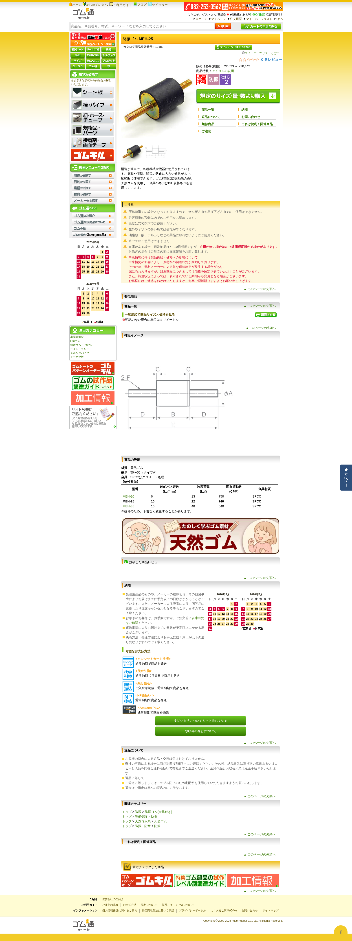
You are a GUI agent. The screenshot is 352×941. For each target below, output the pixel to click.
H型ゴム (75, 341)
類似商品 (208, 124)
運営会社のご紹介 (113, 899)
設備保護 (141, 816)
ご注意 (206, 131)
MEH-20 (128, 496)
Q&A (279, 19)
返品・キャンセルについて (178, 904)
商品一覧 (208, 109)
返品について (211, 117)
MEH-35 (128, 506)
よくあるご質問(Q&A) (224, 910)
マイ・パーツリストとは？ (261, 53)
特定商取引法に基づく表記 (158, 910)
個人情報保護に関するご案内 (119, 910)
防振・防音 (143, 826)
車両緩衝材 (77, 336)
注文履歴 (236, 19)
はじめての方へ (95, 5)
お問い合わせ (250, 117)
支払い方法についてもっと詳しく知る (200, 721)
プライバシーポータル (192, 910)
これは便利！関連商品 (257, 124)
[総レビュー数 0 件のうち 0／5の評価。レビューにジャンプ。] (260, 59)
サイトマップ (270, 910)
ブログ (140, 4)
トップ (127, 812)
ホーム (75, 5)
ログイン (201, 19)
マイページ (218, 19)
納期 (244, 109)
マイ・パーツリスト (259, 19)
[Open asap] (341, 932)
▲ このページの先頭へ (260, 289)
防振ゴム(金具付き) (158, 812)
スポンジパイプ (79, 353)
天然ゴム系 (143, 821)
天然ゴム (160, 821)
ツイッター (158, 5)
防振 (138, 812)
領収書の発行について (200, 731)
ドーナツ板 (77, 356)
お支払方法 (129, 904)
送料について (149, 904)
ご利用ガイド (120, 5)
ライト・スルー (79, 349)
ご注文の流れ (110, 904)
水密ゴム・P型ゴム (82, 345)
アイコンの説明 (223, 71)
